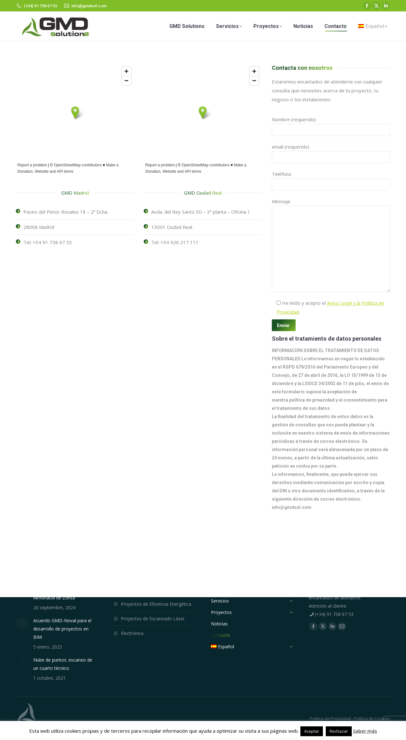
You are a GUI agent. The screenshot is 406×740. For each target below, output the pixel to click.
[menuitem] (373, 26)
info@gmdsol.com (291, 507)
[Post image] (22, 623)
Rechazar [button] (339, 731)
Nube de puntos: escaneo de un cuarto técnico (62, 664)
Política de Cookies (371, 718)
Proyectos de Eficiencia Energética (156, 604)
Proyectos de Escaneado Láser (153, 619)
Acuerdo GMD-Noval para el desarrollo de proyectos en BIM (62, 628)
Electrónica (132, 633)
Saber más (365, 731)
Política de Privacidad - (331, 718)
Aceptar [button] (311, 731)
